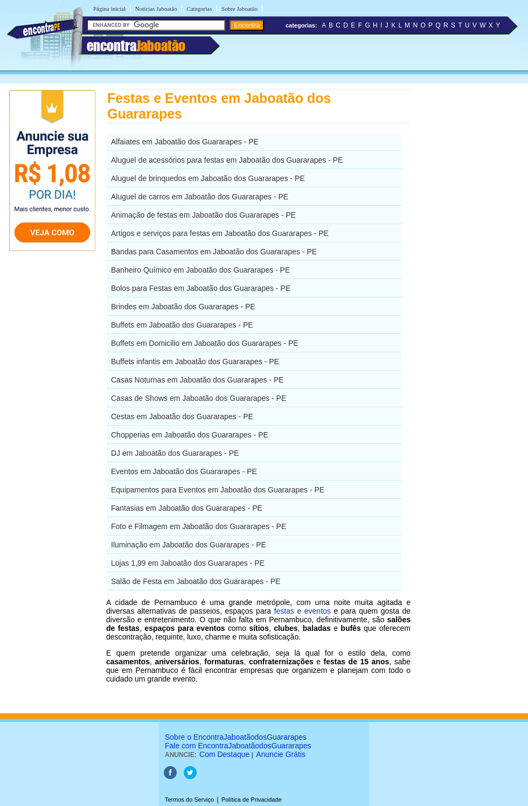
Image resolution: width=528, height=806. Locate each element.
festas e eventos (302, 611)
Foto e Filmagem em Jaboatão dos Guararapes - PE (198, 526)
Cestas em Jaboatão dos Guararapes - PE (182, 416)
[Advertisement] (466, 250)
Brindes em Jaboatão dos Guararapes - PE (183, 306)
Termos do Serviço (189, 799)
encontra (136, 45)
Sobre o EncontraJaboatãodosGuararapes (236, 737)
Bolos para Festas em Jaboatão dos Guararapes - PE (200, 288)
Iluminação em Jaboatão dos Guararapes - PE (188, 544)
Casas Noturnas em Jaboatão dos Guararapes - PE (197, 380)
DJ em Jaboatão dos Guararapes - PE (175, 453)
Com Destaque (224, 754)
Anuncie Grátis (280, 754)
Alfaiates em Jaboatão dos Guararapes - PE (185, 141)
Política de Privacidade (251, 799)
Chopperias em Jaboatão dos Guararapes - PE (189, 434)
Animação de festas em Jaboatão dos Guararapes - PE (203, 215)
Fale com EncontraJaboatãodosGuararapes (238, 745)
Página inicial (109, 8)
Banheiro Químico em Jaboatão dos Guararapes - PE (200, 270)
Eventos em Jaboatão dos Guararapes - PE (184, 471)
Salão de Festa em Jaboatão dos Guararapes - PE (195, 581)
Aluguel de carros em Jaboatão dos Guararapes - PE (199, 196)
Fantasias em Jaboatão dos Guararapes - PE (186, 508)
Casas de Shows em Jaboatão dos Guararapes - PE (198, 398)
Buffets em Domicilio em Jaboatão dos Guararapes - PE (204, 343)
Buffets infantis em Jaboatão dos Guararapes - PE (195, 361)
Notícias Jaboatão (156, 8)
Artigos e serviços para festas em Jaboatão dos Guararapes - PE (220, 233)
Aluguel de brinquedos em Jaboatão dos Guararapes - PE (208, 178)
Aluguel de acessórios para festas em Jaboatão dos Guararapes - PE (227, 160)
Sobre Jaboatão (239, 8)
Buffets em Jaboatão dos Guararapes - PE (182, 325)
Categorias (199, 8)
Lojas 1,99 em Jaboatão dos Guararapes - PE (188, 563)
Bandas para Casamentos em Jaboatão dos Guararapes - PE (214, 251)
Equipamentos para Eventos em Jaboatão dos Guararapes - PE (217, 489)
